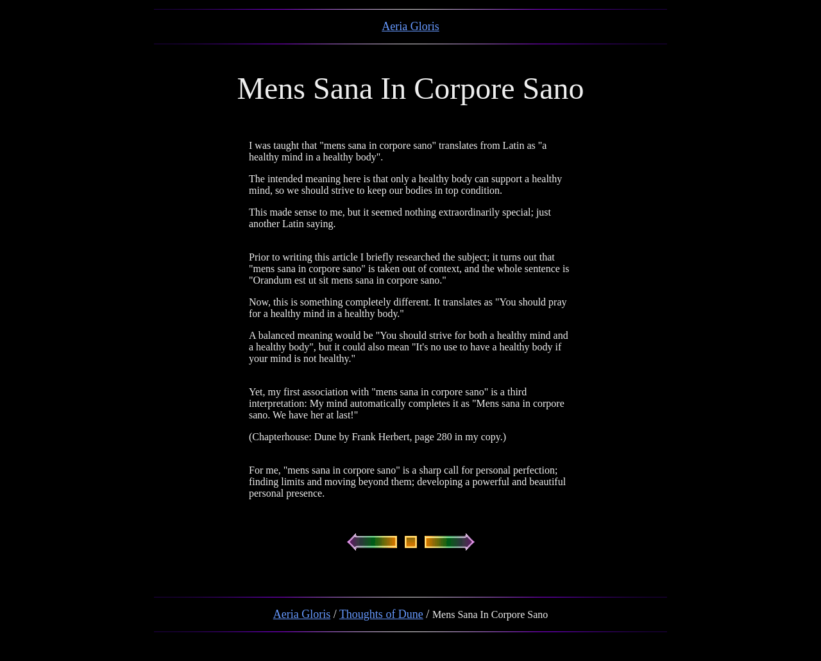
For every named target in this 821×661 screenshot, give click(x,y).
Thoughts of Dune (381, 614)
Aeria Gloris (410, 26)
